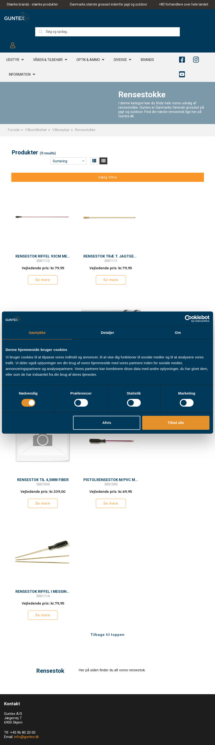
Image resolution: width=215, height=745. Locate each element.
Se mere (41, 277)
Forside (14, 130)
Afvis (106, 423)
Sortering (60, 161)
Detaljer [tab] (107, 332)
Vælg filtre (107, 177)
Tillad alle (176, 423)
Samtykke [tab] (37, 332)
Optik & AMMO (88, 60)
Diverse (120, 60)
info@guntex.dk (26, 618)
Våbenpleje (61, 130)
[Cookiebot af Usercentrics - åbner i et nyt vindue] (188, 318)
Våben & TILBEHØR (48, 60)
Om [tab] (178, 332)
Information (20, 75)
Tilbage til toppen (107, 516)
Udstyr (12, 60)
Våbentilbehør (36, 130)
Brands (147, 60)
